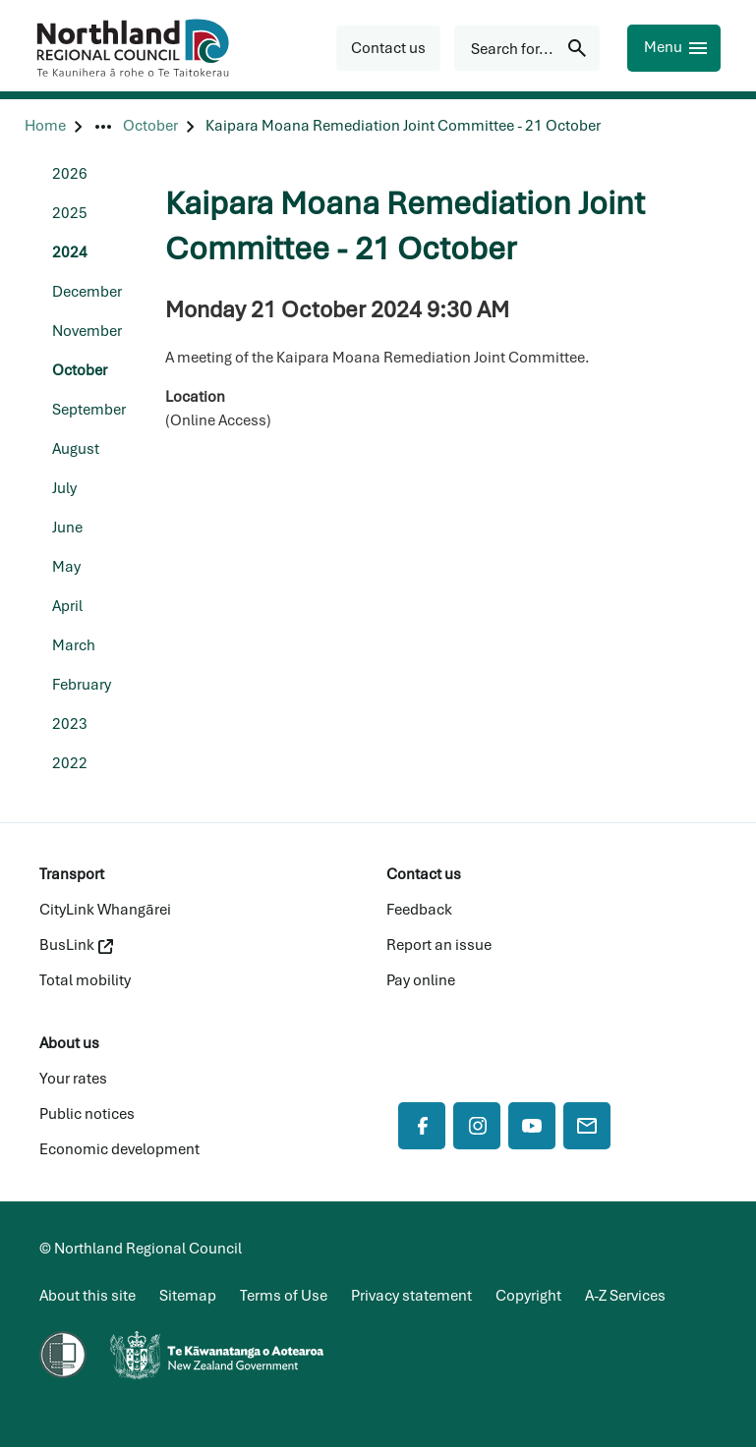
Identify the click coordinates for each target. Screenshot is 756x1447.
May (66, 567)
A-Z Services (625, 1296)
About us (69, 1043)
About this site (87, 1296)
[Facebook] (421, 1125)
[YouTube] (531, 1125)
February (81, 685)
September (89, 409)
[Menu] (674, 48)
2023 (69, 724)
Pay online (420, 980)
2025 (69, 213)
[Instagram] (476, 1125)
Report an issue (439, 945)
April (67, 606)
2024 (69, 252)
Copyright (528, 1296)
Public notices (87, 1114)
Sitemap (187, 1296)
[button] (388, 48)
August (75, 449)
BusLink (76, 945)
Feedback (419, 909)
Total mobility (85, 980)
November (87, 331)
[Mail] (587, 1125)
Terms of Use (283, 1296)
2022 (69, 763)
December (87, 292)
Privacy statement (411, 1296)
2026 (69, 174)
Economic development (119, 1149)
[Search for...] (527, 48)
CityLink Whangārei (105, 909)
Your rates (73, 1078)
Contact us (423, 874)
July (64, 488)
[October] (150, 126)
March (73, 645)
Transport (71, 874)
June (67, 527)
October (79, 370)
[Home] (45, 126)
